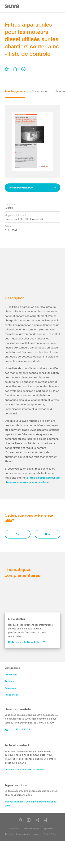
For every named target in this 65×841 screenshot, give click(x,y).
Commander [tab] (40, 91)
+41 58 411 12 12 (17, 729)
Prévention (11, 674)
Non (47, 534)
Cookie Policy (50, 834)
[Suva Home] (12, 6)
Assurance (10, 687)
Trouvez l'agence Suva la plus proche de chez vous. (30, 803)
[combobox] (32, 187)
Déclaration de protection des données (22, 834)
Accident (10, 681)
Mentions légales (31, 828)
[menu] (7, 69)
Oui (18, 534)
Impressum (48, 828)
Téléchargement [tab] (15, 91)
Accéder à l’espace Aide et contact (25, 769)
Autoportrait (11, 694)
